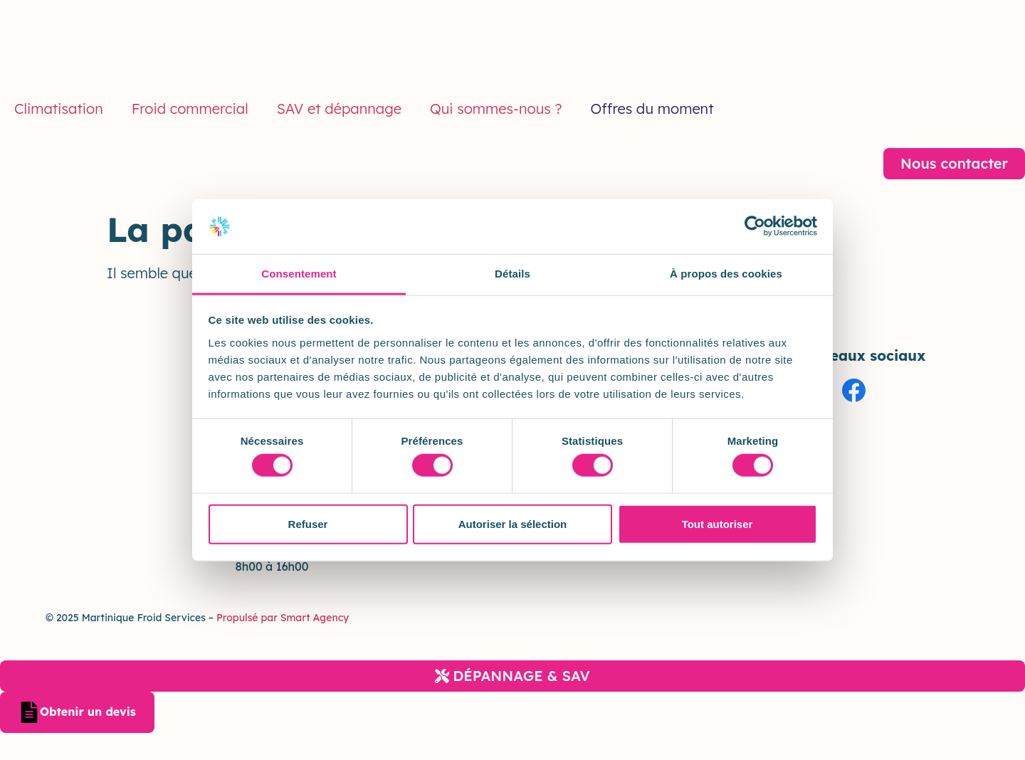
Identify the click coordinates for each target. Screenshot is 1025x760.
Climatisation (58, 108)
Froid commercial (190, 108)
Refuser (308, 523)
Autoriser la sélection (512, 523)
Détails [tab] (512, 274)
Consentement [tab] (298, 274)
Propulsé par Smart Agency (281, 617)
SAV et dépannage (339, 108)
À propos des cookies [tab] (726, 274)
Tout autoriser (717, 523)
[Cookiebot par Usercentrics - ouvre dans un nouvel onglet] (755, 226)
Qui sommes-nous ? (496, 108)
